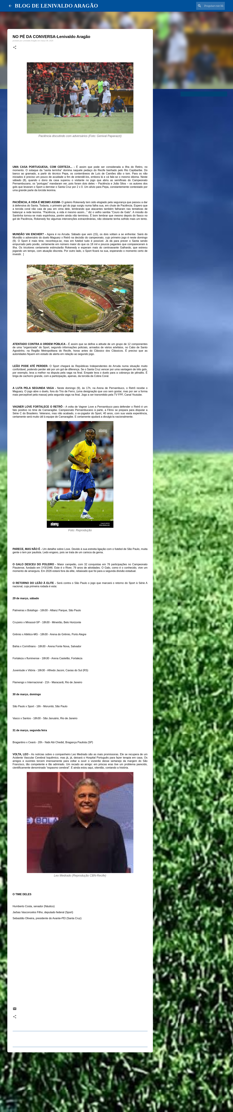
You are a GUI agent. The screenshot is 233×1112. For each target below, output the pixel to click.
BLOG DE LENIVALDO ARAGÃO (56, 6)
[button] (15, 47)
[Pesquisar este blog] (207, 6)
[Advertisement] (80, 1080)
